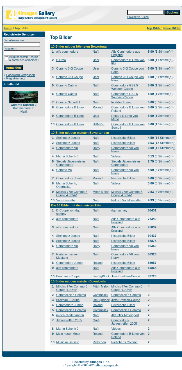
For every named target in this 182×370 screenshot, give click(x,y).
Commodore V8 (67, 148)
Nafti (96, 51)
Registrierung (15, 78)
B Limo (61, 60)
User (96, 60)
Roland (98, 107)
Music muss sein (67, 342)
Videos (115, 156)
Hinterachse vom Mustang (67, 256)
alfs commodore (67, 51)
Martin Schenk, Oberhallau (66, 185)
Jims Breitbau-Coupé (125, 276)
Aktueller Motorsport (125, 315)
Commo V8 (64, 169)
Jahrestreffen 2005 (69, 320)
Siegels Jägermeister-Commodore (71, 163)
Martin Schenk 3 (67, 156)
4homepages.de (107, 365)
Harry (96, 148)
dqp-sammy (119, 210)
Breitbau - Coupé (67, 276)
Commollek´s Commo (71, 295)
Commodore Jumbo (69, 178)
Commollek (100, 295)
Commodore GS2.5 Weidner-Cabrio (124, 87)
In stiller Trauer (121, 102)
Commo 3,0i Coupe (69, 68)
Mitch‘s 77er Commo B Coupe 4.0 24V (71, 193)
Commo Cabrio (66, 85)
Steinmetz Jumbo (68, 137)
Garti (96, 320)
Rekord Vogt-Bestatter (126, 200)
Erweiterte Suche (138, 17)
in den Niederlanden (70, 315)
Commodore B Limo (70, 107)
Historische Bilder (123, 137)
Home (8, 28)
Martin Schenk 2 (67, 328)
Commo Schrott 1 (68, 102)
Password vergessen (20, 75)
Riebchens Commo (124, 342)
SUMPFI (98, 124)
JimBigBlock (101, 276)
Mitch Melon (101, 191)
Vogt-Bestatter (66, 200)
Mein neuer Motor (68, 333)
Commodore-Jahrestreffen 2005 (124, 321)
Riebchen (99, 342)
